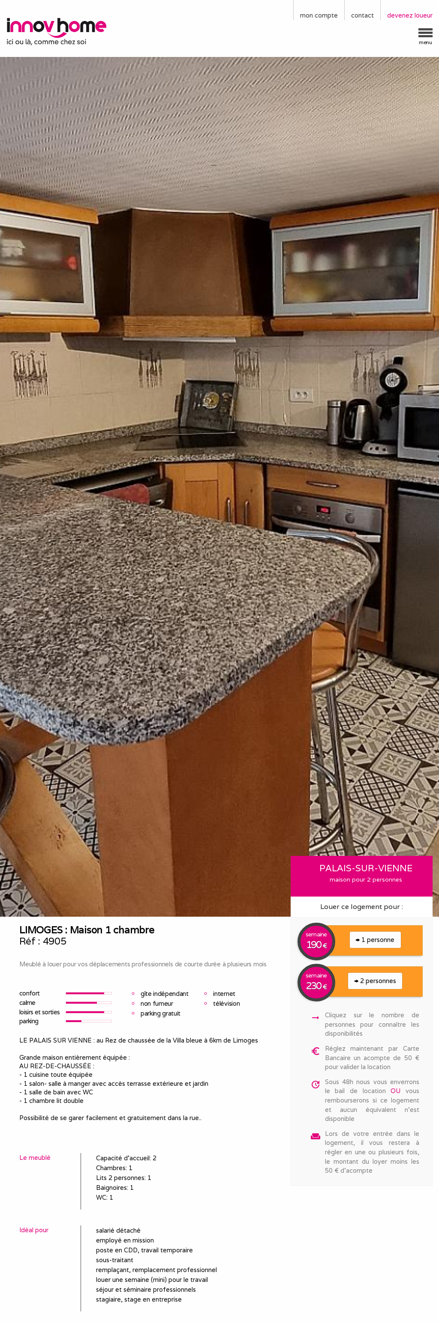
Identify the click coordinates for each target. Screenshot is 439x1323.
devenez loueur (410, 15)
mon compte (319, 15)
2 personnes (375, 981)
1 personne (375, 940)
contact (362, 15)
